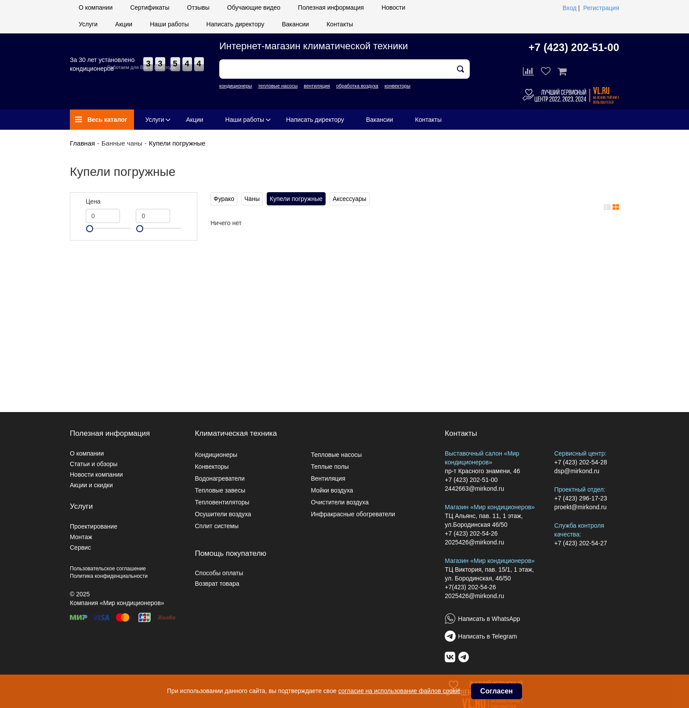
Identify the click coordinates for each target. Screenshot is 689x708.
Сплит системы (217, 525)
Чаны (252, 198)
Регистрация (601, 7)
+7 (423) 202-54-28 (580, 462)
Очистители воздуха (340, 502)
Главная (82, 143)
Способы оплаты (219, 573)
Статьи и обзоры (93, 463)
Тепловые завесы (220, 490)
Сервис (80, 547)
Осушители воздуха (223, 514)
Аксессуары (349, 198)
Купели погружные (177, 143)
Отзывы (198, 7)
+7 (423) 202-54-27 (580, 543)
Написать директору (236, 24)
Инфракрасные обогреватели (353, 514)
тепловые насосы (277, 85)
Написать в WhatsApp (489, 618)
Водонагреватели (219, 478)
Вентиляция (328, 478)
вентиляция (317, 85)
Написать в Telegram (487, 636)
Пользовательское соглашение (108, 569)
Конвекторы (211, 466)
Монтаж (81, 536)
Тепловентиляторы (222, 502)
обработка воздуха (357, 85)
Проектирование (93, 526)
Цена (93, 201)
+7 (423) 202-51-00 (574, 47)
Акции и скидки (91, 485)
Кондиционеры (216, 454)
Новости (393, 7)
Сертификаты (149, 7)
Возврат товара (217, 583)
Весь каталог (101, 120)
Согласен (496, 691)
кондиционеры (235, 85)
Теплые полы (329, 466)
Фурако (224, 198)
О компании (95, 7)
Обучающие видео (253, 7)
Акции (123, 24)
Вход (569, 7)
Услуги (88, 24)
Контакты (339, 24)
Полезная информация (331, 7)
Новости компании (96, 474)
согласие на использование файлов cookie (399, 690)
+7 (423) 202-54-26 (471, 533)
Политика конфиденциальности (109, 576)
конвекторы (397, 85)
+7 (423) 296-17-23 (580, 498)
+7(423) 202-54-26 (470, 587)
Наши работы (169, 24)
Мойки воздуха (332, 490)
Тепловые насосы (336, 454)
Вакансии (295, 24)
